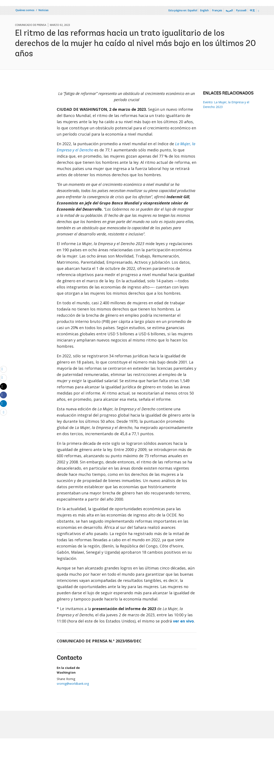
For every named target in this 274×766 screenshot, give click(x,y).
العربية (229, 10)
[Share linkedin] (3, 403)
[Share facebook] (3, 395)
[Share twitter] (3, 386)
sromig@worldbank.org (73, 684)
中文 (252, 10)
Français (217, 10)
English (204, 10)
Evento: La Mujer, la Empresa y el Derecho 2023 (226, 104)
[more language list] (258, 11)
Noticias (44, 10)
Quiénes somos (24, 10)
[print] (3, 378)
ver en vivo (183, 621)
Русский (241, 10)
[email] (3, 369)
